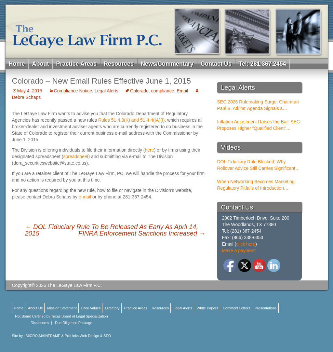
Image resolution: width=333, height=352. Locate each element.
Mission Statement (61, 308)
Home (17, 64)
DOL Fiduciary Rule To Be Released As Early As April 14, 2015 (111, 230)
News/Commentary (167, 64)
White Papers (207, 308)
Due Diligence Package (73, 323)
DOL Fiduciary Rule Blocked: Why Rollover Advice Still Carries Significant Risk (256, 165)
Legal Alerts (106, 90)
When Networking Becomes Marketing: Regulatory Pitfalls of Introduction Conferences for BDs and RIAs (256, 185)
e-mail (85, 196)
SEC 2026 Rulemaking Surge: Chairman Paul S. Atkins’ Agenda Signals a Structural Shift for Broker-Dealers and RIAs (258, 105)
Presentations (265, 308)
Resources (119, 64)
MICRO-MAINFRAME (43, 336)
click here (245, 244)
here (149, 150)
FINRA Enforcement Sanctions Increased (142, 233)
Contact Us (216, 64)
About (40, 64)
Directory (112, 308)
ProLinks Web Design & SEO (88, 336)
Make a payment (239, 250)
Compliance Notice (73, 90)
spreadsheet (75, 156)
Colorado (139, 90)
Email (182, 90)
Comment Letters (236, 308)
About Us (35, 308)
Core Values (91, 308)
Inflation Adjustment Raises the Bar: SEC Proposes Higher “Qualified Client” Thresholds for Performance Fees (258, 125)
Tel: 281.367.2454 (262, 64)
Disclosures (40, 323)
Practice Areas (76, 64)
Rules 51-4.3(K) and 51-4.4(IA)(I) (131, 120)
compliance (162, 90)
